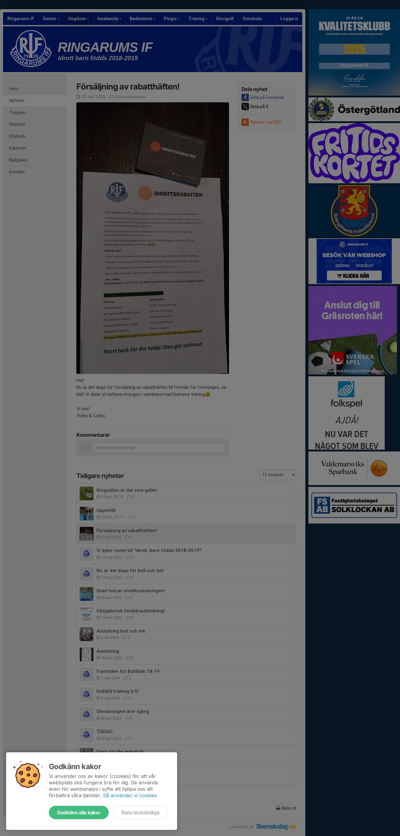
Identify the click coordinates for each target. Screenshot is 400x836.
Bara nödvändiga (140, 812)
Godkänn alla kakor (78, 812)
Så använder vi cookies (130, 795)
